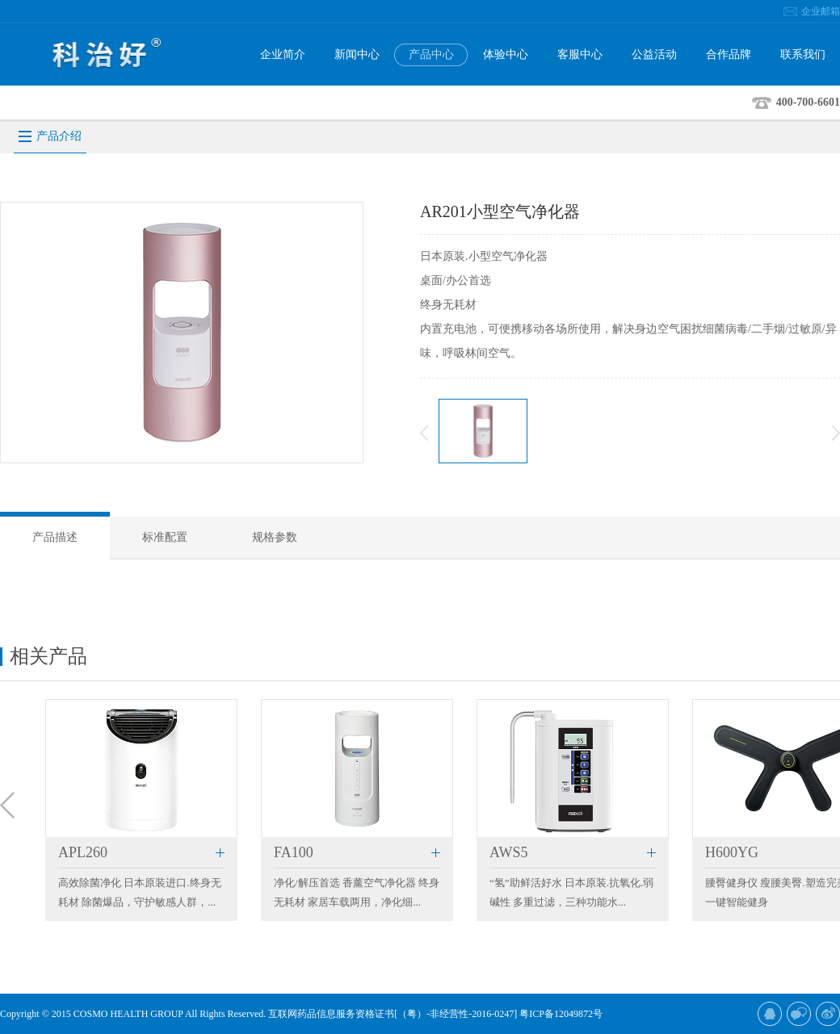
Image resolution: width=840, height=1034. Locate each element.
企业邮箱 (820, 11)
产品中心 (431, 54)
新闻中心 (357, 54)
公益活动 (654, 54)
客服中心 (580, 54)
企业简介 (282, 54)
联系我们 (802, 54)
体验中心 (505, 54)
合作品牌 (728, 54)
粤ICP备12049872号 (561, 1013)
